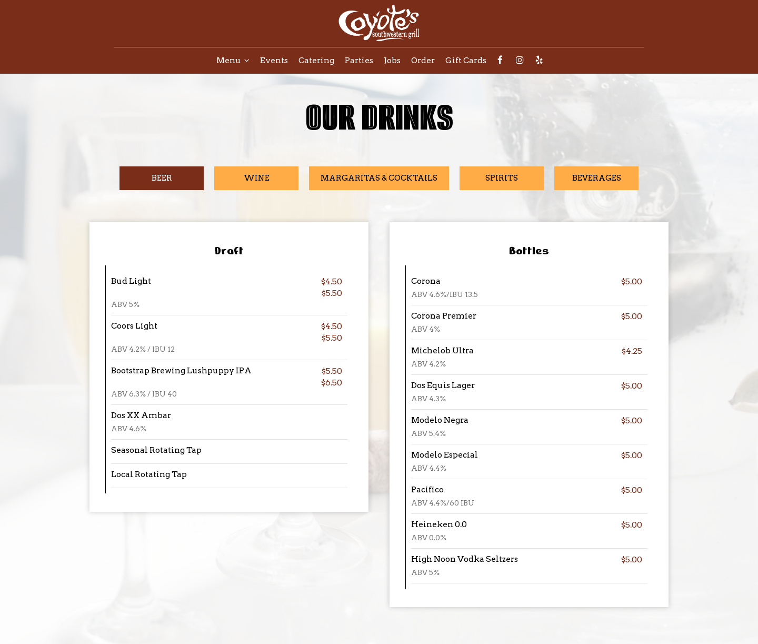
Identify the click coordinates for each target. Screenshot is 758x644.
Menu (233, 60)
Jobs (392, 60)
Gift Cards (465, 60)
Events (274, 60)
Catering (316, 60)
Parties (359, 60)
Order (423, 60)
